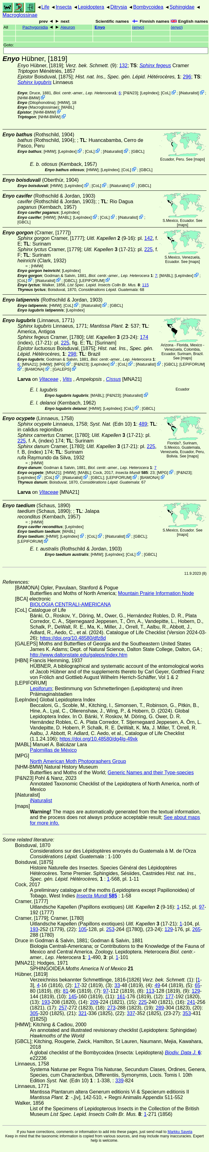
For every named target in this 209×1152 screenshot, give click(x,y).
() (138, 27)
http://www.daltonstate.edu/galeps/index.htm (78, 655)
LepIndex (149, 93)
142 (148, 238)
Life (45, 7)
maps (199, 159)
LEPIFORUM (91, 280)
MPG (59, 364)
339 (119, 1080)
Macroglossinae (19, 15)
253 (110, 929)
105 (82, 929)
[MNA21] (29, 364)
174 (144, 337)
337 (131, 1013)
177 (169, 996)
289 (160, 1007)
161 (121, 996)
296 (187, 76)
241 (191, 1002)
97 (202, 907)
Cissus (113, 379)
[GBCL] (138, 151)
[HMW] (64, 102)
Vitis (67, 379)
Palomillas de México (53, 750)
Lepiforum (41, 688)
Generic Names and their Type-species (151, 772)
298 (72, 354)
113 (150, 991)
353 (187, 1013)
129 (168, 929)
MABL (67, 107)
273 (111, 1007)
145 (73, 996)
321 (82, 1013)
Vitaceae (48, 379)
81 (66, 991)
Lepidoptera (91, 7)
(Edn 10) (113, 424)
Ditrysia (118, 7)
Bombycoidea (148, 7)
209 (94, 1002)
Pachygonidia (35, 27)
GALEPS (62, 369)
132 (123, 65)
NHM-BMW (29, 98)
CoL (165, 93)
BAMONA (34, 369)
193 (34, 929)
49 (157, 985)
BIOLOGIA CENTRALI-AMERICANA (70, 604)
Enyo (100, 27)
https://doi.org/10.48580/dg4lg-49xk (98, 739)
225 (148, 249)
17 (77, 985)
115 (145, 285)
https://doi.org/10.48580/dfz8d (73, 638)
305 (34, 1013)
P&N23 (130, 93)
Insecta (63, 7)
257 (63, 1007)
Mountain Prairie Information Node (156, 593)
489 (143, 424)
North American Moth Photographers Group (78, 761)
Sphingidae (181, 7)
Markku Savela (180, 1132)
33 (117, 985)
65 (197, 985)
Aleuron (67, 27)
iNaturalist (189, 93)
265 (196, 929)
